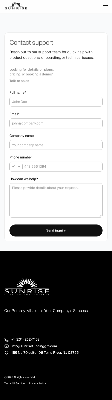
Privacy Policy (37, 383)
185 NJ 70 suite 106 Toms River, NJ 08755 (45, 352)
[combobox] (17, 167)
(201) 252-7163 (28, 339)
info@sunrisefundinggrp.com (34, 346)
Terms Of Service (14, 383)
